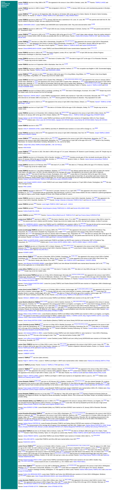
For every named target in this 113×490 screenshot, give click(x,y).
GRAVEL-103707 (28, 350)
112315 (40, 235)
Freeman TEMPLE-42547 (25, 249)
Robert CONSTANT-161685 (42, 389)
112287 (30, 13)
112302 (45, 107)
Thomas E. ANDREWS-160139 (68, 226)
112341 (22, 469)
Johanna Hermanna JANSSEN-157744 (57, 483)
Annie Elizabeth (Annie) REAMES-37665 (37, 330)
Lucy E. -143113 (68, 204)
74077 (31, 357)
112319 (52, 268)
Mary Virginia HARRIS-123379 (92, 316)
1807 (61, 343)
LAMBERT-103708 (28, 353)
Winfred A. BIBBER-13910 (31, 298)
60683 (31, 334)
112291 (74, 34)
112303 (67, 112)
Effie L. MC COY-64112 (55, 145)
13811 (38, 289)
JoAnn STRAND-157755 (55, 486)
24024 (68, 245)
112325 (45, 301)
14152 (56, 44)
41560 (75, 465)
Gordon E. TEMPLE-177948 (49, 365)
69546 (55, 292)
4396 (52, 292)
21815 (77, 301)
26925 (30, 285)
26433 (59, 229)
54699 (69, 479)
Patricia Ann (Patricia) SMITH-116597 (29, 377)
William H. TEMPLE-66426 (71, 45)
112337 (88, 445)
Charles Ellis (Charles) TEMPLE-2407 (86, 36)
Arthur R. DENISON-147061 (31, 129)
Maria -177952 (65, 365)
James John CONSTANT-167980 (61, 389)
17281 (80, 445)
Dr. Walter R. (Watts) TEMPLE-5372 (45, 15)
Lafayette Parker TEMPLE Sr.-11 (33, 420)
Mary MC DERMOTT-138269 (100, 385)
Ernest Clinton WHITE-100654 (58, 242)
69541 (83, 289)
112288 (44, 19)
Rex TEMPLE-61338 (76, 372)
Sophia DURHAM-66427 (89, 45)
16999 (24, 475)
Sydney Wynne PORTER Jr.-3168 (96, 425)
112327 (53, 327)
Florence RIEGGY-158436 (28, 134)
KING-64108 (27, 147)
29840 (21, 408)
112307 (66, 158)
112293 (44, 52)
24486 (39, 381)
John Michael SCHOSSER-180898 (33, 263)
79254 (44, 68)
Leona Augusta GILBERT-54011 (54, 404)
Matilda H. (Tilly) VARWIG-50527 (69, 15)
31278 (66, 368)
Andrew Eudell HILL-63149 (31, 211)
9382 (33, 218)
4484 (35, 203)
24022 (64, 245)
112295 (66, 64)
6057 (62, 481)
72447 (76, 256)
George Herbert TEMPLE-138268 (79, 385)
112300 (98, 83)
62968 (102, 247)
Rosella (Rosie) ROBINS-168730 (100, 433)
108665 (30, 138)
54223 (73, 413)
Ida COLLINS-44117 (42, 249)
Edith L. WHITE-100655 (75, 242)
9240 (86, 449)
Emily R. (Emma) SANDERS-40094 (62, 237)
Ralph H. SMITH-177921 (30, 361)
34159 (69, 79)
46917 (66, 479)
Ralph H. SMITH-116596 (30, 376)
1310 (21, 475)
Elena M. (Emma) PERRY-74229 (95, 200)
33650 (28, 461)
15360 (35, 214)
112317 (72, 245)
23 (72, 274)
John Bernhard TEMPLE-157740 (33, 483)
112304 (93, 139)
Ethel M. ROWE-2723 (85, 295)
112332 (105, 382)
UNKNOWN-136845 (54, 70)
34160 (72, 79)
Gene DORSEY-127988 (30, 407)
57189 (25, 119)
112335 (69, 430)
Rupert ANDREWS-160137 (35, 226)
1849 (43, 101)
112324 (90, 289)
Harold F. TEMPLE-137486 (103, 102)
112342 (26, 469)
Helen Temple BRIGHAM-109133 (45, 476)
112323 (33, 278)
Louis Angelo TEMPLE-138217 (51, 204)
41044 (84, 301)
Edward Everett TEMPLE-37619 (32, 404)
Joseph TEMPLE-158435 (102, 133)
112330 (66, 345)
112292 (36, 44)
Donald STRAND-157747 (30, 486)
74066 (76, 368)
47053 (29, 34)
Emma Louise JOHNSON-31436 (62, 179)
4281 (53, 138)
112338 (23, 451)
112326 (86, 324)
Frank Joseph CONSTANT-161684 (33, 388)
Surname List (5, 4)
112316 (38, 241)
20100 (71, 465)
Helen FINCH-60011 (79, 461)
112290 (47, 34)
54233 (76, 413)
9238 (71, 445)
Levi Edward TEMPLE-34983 (40, 237)
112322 (68, 276)
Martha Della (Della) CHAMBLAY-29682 (51, 310)
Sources (4, 7)
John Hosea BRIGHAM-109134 (64, 476)
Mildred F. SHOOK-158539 (88, 260)
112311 (39, 214)
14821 (65, 79)
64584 (51, 197)
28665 (40, 125)
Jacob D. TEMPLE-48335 (94, 85)
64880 (73, 368)
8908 (22, 424)
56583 (56, 138)
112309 (69, 170)
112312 (63, 229)
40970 (80, 301)
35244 (65, 430)
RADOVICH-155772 (29, 442)
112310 (44, 190)
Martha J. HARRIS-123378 (74, 316)
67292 (75, 324)
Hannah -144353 (23, 4)
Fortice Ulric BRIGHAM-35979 (32, 474)
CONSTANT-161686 (78, 389)
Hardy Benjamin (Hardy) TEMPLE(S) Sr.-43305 (56, 208)
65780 (83, 413)
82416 (82, 324)
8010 (68, 445)
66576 (33, 465)
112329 (64, 343)
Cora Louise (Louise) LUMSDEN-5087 (57, 420)
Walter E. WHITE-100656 (89, 242)
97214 (74, 274)
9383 (50, 218)
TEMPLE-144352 (100, 2)
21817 (41, 301)
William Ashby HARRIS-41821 (32, 314)
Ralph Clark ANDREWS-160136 (88, 226)
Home (3, 2)
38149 (65, 170)
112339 (106, 451)
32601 (25, 461)
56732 (79, 381)
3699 (43, 132)
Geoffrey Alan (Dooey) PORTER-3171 (96, 427)
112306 (67, 156)
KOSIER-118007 (28, 252)
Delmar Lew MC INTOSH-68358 (32, 118)
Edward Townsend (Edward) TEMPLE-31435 (36, 179)
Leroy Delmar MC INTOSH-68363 (84, 120)
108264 (76, 79)
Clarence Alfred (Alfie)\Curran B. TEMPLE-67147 (61, 215)
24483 (35, 381)
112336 (84, 445)
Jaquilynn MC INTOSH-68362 (65, 120)
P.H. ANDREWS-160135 (30, 224)
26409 (61, 114)
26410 (63, 112)
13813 (80, 289)
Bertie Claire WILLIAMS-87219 (46, 348)
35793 (61, 170)
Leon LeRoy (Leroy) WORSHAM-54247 (35, 338)
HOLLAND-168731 (28, 439)
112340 (67, 453)
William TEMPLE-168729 (80, 433)
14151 (66, 41)
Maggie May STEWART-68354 (95, 115)
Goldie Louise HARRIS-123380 (56, 317)
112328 (82, 334)
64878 (69, 368)
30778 (69, 41)
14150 (29, 41)
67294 (78, 324)
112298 (90, 83)
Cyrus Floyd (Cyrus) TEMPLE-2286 (89, 455)
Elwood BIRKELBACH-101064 (32, 48)
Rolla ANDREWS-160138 (51, 226)
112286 (46, 7)
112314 (64, 231)
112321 (82, 274)
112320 (78, 274)
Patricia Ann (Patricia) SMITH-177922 (99, 361)
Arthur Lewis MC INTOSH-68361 (45, 120)
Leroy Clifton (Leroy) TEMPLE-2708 (65, 295)
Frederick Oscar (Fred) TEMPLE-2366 (89, 279)
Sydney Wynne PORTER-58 (31, 423)
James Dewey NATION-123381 (32, 320)
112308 (49, 164)
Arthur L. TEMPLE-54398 (75, 115)
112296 (30, 73)
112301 (63, 90)
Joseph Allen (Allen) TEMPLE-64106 (34, 145)
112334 (63, 402)
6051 (95, 297)
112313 (67, 229)
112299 (94, 83)
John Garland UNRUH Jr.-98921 (32, 333)
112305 (30, 151)
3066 (47, 2)
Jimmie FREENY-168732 (30, 436)
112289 (44, 28)
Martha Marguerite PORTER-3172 (74, 427)
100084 (44, 73)
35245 (98, 435)
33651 (32, 461)
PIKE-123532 (27, 186)
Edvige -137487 (25, 103)
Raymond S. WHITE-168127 (31, 96)
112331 (83, 381)
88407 (34, 445)
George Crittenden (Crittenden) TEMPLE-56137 (69, 200)
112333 (52, 393)
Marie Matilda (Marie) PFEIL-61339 (95, 372)
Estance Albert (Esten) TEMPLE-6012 (91, 469)
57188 (21, 119)
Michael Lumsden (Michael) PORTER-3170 (50, 427)
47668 (35, 207)
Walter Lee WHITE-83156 (30, 240)
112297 (80, 79)
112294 (46, 58)
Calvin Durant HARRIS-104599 (37, 317)
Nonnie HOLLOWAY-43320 (81, 208)
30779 (72, 41)
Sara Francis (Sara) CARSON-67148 (89, 215)
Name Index (5, 5)
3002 (74, 301)
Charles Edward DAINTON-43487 (33, 283)
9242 (77, 445)
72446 (72, 256)
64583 (48, 197)
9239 (74, 445)
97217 (21, 278)
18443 (56, 259)
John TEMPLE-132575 (70, 260)
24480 (75, 381)
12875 (63, 156)
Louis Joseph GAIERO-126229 (32, 182)
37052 (57, 400)
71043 (104, 263)
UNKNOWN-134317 (29, 25)
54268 (80, 413)
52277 (41, 324)
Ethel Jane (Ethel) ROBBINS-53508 (35, 160)
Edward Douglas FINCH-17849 (32, 460)
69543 (87, 289)
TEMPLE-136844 (40, 70)
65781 (43, 413)
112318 (35, 256)
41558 (59, 467)
